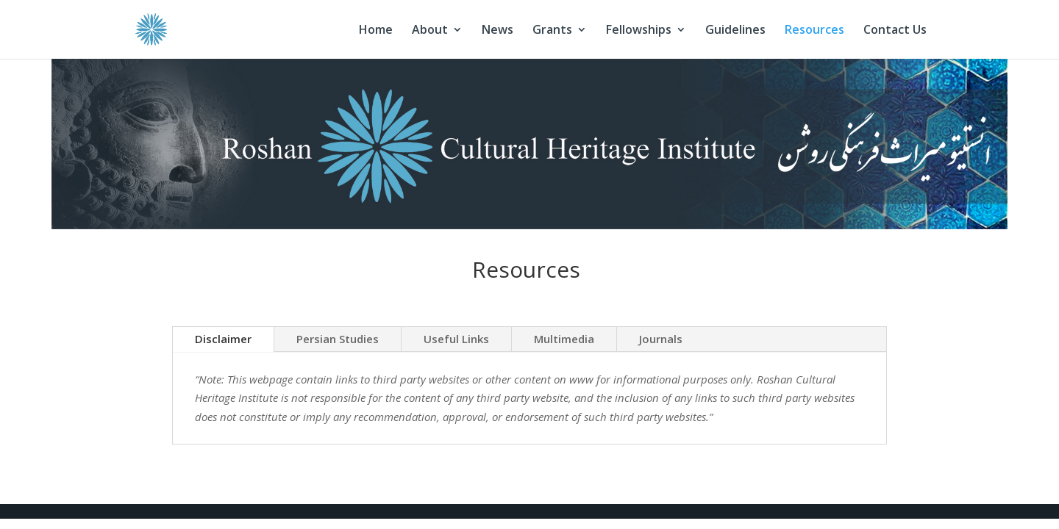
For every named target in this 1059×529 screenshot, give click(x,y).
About (430, 30)
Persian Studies (337, 338)
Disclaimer (223, 338)
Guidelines (735, 30)
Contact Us (895, 30)
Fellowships (638, 30)
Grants (552, 30)
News (497, 30)
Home (376, 30)
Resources (814, 30)
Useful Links (456, 338)
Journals (660, 338)
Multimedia (564, 338)
